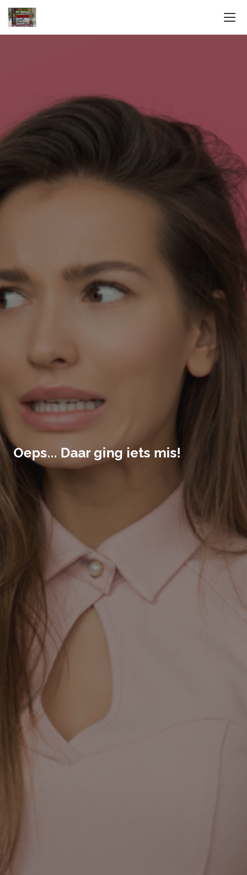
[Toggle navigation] (229, 17)
